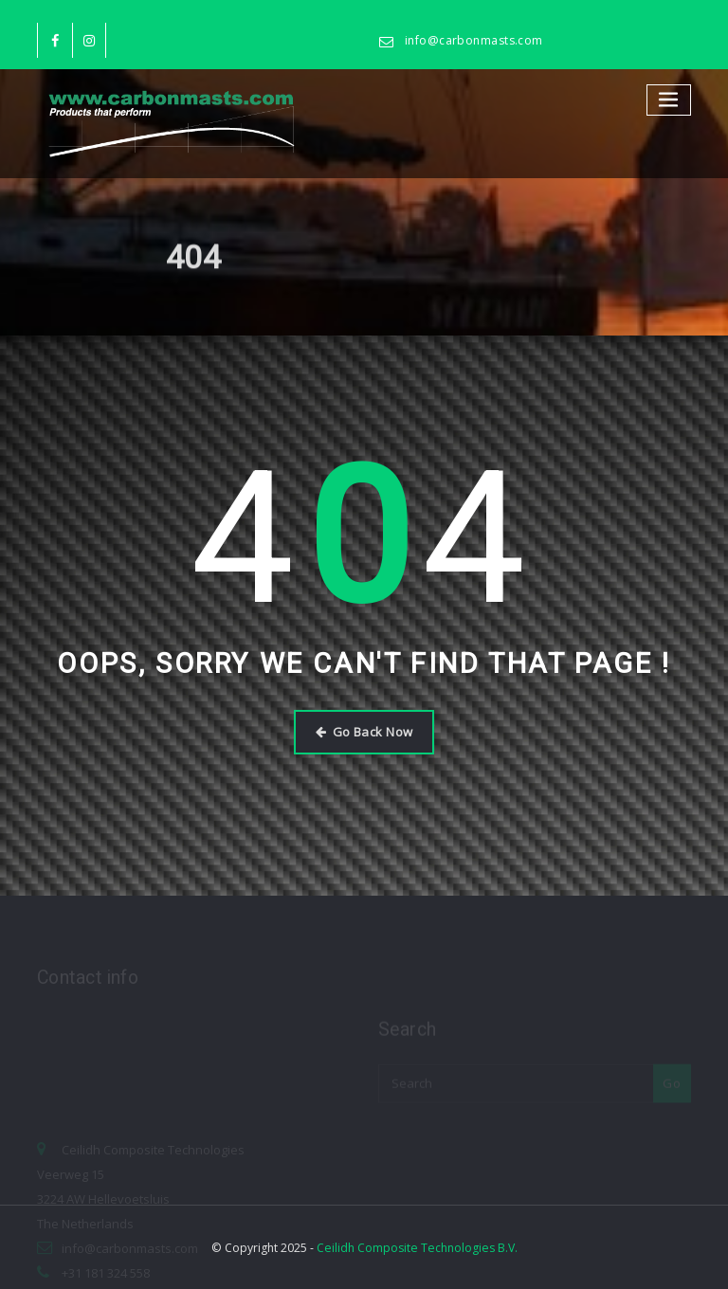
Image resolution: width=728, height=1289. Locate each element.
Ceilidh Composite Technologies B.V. (417, 1248)
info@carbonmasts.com (474, 40)
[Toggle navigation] (669, 100)
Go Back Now (364, 731)
